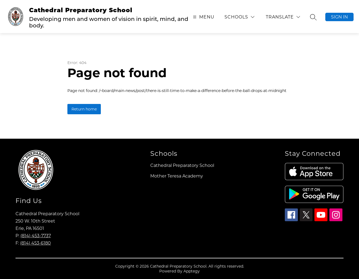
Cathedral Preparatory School (182, 165)
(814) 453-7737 (35, 235)
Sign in (339, 17)
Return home (84, 109)
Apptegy (191, 271)
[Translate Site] (282, 17)
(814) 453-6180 (35, 243)
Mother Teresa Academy (176, 176)
